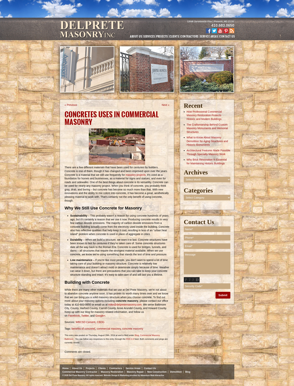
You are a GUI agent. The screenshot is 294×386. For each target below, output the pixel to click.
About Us (136, 36)
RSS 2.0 (130, 339)
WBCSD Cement (85, 322)
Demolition (176, 372)
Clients (174, 36)
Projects (162, 36)
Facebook (74, 315)
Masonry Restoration (112, 372)
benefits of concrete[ (83, 328)
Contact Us (227, 36)
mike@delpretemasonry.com (125, 304)
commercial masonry (109, 328)
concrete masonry (132, 328)
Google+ (100, 315)
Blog (137, 335)
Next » (165, 104)
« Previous (71, 104)
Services (149, 36)
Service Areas (209, 36)
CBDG (100, 322)
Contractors (189, 36)
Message (207, 263)
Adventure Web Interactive (152, 375)
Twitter (85, 315)
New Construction (157, 372)
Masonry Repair (135, 372)
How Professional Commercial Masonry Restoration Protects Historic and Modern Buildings (204, 115)
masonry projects (136, 174)
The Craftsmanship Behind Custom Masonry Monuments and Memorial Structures (207, 128)
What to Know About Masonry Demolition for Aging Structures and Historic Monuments (207, 141)
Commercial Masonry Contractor (79, 372)
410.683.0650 (222, 25)
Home (65, 368)
